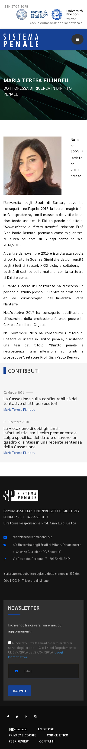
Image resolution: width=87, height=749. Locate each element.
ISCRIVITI (19, 690)
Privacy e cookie (22, 735)
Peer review (19, 741)
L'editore (46, 729)
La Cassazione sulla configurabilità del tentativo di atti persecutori (40, 401)
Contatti (47, 741)
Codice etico (57, 735)
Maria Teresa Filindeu (19, 409)
